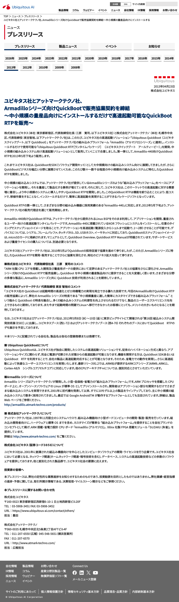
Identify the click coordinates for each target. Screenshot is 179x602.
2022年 (62, 58)
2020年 (89, 58)
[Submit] (174, 4)
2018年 (116, 58)
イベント (111, 46)
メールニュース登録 (84, 579)
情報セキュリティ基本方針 (83, 591)
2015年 (155, 58)
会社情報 (11, 566)
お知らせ (154, 46)
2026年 (9, 58)
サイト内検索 (138, 4)
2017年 (129, 58)
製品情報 (28, 566)
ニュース (16, 16)
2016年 (142, 58)
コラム (26, 571)
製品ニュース (68, 46)
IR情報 (10, 571)
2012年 (27, 67)
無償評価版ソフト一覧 (54, 576)
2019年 (102, 58)
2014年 (169, 58)
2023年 (49, 58)
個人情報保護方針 (52, 591)
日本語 (115, 4)
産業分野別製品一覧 (53, 571)
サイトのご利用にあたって (21, 591)
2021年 (76, 58)
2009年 (59, 67)
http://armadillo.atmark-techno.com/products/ (35, 404)
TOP (5, 16)
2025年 (23, 58)
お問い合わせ (49, 566)
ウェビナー (28, 576)
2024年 (36, 58)
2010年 (43, 67)
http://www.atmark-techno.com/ (35, 436)
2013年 (11, 67)
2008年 (75, 67)
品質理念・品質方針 (116, 591)
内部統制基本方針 (143, 591)
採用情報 (11, 576)
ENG (125, 4)
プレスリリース (31, 16)
